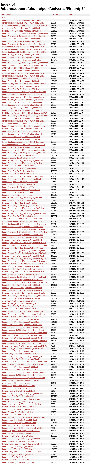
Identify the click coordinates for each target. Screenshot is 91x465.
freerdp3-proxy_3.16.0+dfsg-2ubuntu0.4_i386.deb (22, 288)
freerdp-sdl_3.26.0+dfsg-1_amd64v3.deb (18, 425)
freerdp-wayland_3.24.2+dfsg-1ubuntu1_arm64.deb (23, 364)
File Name (6, 15)
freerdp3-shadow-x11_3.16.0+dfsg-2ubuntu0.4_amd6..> (24, 251)
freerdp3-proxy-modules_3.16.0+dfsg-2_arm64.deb (22, 176)
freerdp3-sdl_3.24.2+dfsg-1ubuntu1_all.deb (19, 306)
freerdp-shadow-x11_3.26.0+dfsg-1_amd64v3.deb (22, 428)
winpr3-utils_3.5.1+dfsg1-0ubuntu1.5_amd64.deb (22, 219)
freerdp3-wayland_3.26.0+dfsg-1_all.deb (18, 386)
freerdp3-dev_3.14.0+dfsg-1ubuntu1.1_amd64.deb (22, 110)
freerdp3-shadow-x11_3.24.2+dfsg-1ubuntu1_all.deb (23, 314)
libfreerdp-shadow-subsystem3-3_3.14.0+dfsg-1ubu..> (24, 49)
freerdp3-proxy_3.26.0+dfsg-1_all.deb (17, 412)
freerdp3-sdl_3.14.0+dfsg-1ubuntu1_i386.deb (20, 89)
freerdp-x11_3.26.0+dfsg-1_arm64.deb (17, 447)
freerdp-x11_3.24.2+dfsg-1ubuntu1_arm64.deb (21, 351)
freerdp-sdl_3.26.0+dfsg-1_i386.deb (16, 457)
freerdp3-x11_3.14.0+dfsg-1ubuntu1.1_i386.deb (21, 139)
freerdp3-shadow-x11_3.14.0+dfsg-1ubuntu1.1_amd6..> (24, 113)
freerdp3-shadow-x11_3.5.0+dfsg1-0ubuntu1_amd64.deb (25, 33)
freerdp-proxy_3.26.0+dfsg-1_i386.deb (17, 455)
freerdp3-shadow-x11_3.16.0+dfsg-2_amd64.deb (22, 163)
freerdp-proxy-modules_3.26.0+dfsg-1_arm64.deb (22, 444)
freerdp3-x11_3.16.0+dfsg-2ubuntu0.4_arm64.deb (22, 280)
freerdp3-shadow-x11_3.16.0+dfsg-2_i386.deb (21, 190)
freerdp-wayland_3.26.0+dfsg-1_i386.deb (18, 462)
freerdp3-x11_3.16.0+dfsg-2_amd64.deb (18, 155)
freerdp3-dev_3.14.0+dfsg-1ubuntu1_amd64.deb (21, 55)
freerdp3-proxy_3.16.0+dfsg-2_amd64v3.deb (20, 211)
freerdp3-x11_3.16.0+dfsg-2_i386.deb (17, 192)
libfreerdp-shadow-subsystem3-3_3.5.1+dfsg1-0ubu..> (24, 221)
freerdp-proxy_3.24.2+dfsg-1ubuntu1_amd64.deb (22, 325)
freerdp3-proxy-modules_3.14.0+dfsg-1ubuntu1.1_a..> (24, 97)
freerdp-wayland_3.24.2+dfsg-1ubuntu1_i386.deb (22, 375)
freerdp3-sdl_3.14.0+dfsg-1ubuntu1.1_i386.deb (21, 131)
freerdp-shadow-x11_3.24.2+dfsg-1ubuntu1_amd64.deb (24, 333)
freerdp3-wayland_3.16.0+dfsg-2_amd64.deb (20, 158)
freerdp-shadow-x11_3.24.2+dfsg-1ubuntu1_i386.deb (23, 378)
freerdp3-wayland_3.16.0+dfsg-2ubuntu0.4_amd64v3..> (24, 264)
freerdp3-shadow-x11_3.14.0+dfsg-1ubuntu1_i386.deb (24, 92)
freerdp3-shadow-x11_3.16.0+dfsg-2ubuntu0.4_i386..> (24, 293)
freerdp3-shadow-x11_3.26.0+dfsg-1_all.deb (20, 402)
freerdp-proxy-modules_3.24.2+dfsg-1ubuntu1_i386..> (24, 372)
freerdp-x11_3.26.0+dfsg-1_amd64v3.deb (19, 423)
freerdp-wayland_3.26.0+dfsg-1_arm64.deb (19, 441)
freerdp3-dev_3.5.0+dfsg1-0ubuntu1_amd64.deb (21, 31)
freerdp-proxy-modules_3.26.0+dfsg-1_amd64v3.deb (23, 417)
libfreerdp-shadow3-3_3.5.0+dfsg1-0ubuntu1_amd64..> (24, 25)
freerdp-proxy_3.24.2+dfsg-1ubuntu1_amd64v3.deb (23, 349)
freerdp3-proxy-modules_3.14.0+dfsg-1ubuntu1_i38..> (24, 84)
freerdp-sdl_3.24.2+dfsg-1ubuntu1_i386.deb (20, 370)
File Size (54, 15)
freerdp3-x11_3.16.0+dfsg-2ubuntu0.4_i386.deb (21, 298)
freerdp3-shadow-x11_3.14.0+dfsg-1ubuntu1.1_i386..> (24, 150)
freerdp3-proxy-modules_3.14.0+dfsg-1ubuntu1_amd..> (24, 65)
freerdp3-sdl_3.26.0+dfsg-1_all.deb (16, 415)
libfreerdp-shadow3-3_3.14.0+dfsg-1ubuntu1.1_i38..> (23, 145)
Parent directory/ (8, 18)
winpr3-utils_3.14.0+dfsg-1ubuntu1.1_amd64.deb (22, 108)
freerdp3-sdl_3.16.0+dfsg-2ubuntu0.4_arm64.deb (22, 269)
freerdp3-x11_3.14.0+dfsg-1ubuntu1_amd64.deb (21, 41)
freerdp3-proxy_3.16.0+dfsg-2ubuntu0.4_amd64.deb (23, 237)
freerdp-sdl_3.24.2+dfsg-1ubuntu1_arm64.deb (20, 359)
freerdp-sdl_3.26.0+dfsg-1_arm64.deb (17, 436)
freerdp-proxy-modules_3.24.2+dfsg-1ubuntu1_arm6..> (24, 357)
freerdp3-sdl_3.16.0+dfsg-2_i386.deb (17, 195)
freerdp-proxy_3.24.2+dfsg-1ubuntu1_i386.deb (21, 380)
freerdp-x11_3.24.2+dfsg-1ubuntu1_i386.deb (20, 367)
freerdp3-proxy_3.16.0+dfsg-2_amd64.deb (19, 168)
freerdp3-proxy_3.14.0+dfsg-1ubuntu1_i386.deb (21, 86)
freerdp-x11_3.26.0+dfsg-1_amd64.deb (18, 409)
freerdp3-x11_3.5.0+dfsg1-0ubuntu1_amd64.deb (21, 20)
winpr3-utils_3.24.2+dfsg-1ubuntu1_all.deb (19, 301)
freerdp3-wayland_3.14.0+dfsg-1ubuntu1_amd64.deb (23, 44)
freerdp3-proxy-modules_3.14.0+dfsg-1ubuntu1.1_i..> (23, 126)
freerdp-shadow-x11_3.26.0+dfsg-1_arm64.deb (21, 439)
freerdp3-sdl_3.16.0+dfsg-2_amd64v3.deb (19, 216)
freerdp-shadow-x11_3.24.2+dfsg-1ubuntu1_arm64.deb (24, 362)
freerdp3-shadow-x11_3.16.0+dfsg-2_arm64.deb (21, 179)
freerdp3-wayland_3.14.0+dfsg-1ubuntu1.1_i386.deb (23, 153)
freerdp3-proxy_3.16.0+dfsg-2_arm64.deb (19, 184)
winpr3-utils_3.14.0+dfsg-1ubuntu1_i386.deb (20, 68)
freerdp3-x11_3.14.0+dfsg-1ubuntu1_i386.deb (20, 70)
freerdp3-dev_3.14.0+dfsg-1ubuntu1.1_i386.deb (21, 147)
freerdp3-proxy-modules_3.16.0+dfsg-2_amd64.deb (23, 161)
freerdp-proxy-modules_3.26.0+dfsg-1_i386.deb (21, 452)
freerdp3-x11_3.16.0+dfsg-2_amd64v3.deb (19, 203)
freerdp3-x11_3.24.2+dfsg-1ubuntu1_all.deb (20, 309)
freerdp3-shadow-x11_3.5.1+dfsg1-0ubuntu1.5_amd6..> (24, 229)
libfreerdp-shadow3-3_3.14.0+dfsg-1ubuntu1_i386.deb (24, 78)
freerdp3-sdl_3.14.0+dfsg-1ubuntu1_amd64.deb (21, 60)
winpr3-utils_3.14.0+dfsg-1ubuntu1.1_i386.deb (21, 137)
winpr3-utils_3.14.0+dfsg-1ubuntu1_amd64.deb (21, 39)
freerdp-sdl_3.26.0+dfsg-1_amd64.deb (17, 396)
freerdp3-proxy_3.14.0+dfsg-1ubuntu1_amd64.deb (22, 57)
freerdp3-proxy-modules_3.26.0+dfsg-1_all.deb (21, 399)
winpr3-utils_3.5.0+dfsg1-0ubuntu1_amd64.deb (21, 28)
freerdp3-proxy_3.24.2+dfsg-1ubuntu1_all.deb (20, 304)
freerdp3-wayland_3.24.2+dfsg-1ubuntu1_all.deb (21, 317)
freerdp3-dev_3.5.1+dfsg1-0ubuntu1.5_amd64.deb (22, 227)
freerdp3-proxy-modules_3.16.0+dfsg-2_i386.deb (22, 198)
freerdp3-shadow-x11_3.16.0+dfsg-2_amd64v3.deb (23, 208)
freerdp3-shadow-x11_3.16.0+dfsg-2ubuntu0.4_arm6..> (24, 282)
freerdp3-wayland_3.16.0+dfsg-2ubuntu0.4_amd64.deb (24, 245)
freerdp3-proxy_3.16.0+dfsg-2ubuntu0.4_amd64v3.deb (24, 253)
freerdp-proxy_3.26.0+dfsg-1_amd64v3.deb (19, 420)
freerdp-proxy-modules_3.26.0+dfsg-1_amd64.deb (22, 394)
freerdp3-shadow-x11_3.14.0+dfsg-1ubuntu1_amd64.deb (25, 63)
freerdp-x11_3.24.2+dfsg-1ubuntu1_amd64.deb (21, 322)
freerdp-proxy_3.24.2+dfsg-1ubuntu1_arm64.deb (22, 354)
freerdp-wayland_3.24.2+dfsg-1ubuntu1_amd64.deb (23, 330)
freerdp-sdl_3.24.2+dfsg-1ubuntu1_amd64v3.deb (22, 335)
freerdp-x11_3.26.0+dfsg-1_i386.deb (17, 449)
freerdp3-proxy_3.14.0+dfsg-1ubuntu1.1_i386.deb (22, 129)
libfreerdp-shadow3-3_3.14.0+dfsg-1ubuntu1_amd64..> (24, 52)
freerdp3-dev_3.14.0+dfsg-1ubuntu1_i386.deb (20, 81)
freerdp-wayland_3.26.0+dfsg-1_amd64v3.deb (21, 431)
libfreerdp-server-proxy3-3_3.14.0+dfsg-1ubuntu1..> (23, 47)
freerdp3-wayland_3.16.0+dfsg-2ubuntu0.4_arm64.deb (24, 277)
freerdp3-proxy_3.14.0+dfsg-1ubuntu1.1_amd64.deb (23, 100)
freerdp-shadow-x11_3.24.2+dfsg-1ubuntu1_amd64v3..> (25, 346)
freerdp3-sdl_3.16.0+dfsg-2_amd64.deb (18, 166)
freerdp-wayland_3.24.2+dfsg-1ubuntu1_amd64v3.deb (24, 343)
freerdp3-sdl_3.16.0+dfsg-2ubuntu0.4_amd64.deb (22, 240)
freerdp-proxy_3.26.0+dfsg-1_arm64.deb (18, 433)
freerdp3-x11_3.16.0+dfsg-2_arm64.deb (18, 174)
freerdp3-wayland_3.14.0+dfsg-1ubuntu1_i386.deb (22, 94)
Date (71, 15)
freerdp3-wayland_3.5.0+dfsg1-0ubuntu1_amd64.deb (23, 36)
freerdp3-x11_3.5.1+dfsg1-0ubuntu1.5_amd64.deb (22, 235)
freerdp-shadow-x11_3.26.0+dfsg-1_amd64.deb (21, 404)
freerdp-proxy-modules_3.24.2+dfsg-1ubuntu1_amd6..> (24, 327)
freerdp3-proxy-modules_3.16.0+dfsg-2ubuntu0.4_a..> (24, 243)
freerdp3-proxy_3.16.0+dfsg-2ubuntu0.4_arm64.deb (23, 274)
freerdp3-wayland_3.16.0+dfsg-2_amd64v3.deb (21, 206)
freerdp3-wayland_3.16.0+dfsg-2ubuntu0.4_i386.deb (23, 296)
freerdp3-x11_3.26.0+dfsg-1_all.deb (16, 388)
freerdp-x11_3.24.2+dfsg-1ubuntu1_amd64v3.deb (22, 338)
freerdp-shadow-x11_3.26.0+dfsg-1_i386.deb (20, 460)
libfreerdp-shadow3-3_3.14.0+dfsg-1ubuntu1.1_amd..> (24, 123)
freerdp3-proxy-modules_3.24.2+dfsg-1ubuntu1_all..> (23, 311)
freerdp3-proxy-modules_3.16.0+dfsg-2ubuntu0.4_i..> (23, 290)
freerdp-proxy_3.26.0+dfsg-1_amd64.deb (18, 391)
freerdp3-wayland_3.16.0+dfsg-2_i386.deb (19, 187)
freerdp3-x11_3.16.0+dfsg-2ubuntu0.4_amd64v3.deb (23, 266)
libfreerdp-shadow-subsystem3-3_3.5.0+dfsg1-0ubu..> (24, 23)
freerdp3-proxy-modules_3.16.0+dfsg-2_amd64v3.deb (24, 214)
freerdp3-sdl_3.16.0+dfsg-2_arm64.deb (18, 171)
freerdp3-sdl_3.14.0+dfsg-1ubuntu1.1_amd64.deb (22, 102)
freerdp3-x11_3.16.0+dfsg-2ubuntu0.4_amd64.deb (22, 248)
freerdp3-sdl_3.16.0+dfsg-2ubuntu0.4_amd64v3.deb (23, 256)
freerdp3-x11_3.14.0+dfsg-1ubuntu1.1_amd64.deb (22, 118)
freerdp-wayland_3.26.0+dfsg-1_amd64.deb (20, 407)
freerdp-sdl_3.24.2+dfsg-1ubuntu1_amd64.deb (21, 319)
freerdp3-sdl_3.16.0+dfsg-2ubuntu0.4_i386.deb (21, 285)
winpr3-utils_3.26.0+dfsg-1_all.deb (16, 383)
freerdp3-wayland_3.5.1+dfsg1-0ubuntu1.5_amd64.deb (24, 232)
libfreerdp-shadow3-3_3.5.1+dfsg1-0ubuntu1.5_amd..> (24, 224)
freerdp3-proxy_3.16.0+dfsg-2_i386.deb (18, 200)
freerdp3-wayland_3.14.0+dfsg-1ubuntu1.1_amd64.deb (24, 116)
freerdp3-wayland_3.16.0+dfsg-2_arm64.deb (20, 182)
